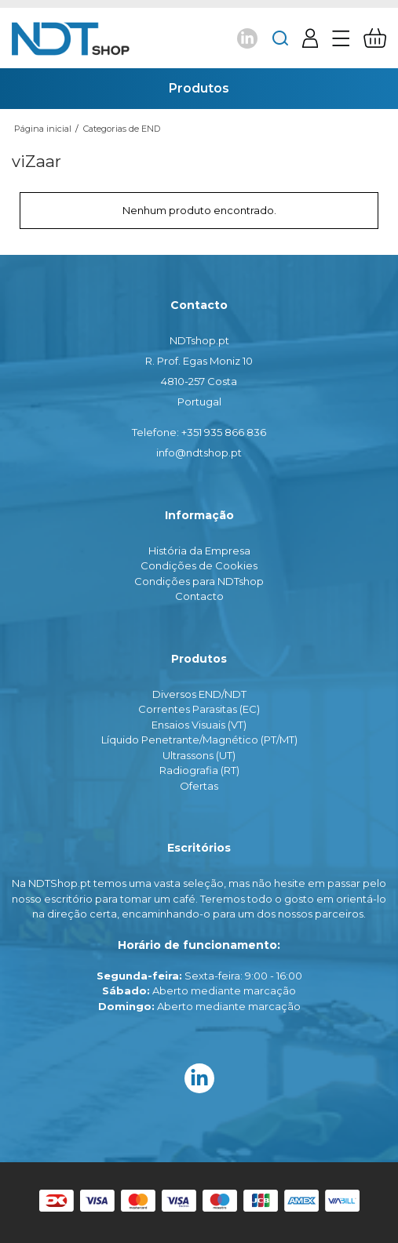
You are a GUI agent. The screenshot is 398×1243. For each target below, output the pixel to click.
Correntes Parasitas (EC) (199, 709)
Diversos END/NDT (199, 694)
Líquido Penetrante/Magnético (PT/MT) (199, 739)
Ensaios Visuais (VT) (199, 724)
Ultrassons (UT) (199, 755)
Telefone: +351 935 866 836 (199, 432)
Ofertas (199, 786)
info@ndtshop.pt (199, 452)
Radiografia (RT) (199, 770)
